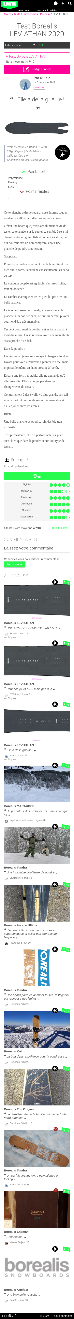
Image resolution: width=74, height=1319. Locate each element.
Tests (17, 14)
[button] (63, 3)
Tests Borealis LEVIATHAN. (27, 56)
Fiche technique (20, 45)
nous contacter (63, 1315)
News (20, 11)
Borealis (45, 14)
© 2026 (44, 1315)
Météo (53, 11)
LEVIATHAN (60, 14)
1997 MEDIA (9, 1315)
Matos (28, 11)
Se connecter (15, 564)
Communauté (41, 11)
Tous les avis (59, 527)
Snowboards (30, 14)
